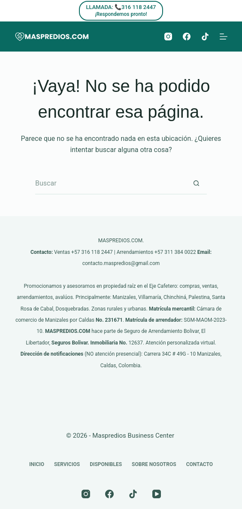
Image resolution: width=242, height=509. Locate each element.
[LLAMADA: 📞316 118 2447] (121, 11)
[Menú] (223, 36)
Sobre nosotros (154, 464)
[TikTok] (205, 36)
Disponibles (106, 464)
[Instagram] (168, 36)
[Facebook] (187, 36)
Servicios (67, 464)
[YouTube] (156, 494)
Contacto (199, 464)
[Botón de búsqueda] (196, 184)
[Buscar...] (110, 184)
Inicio (36, 464)
